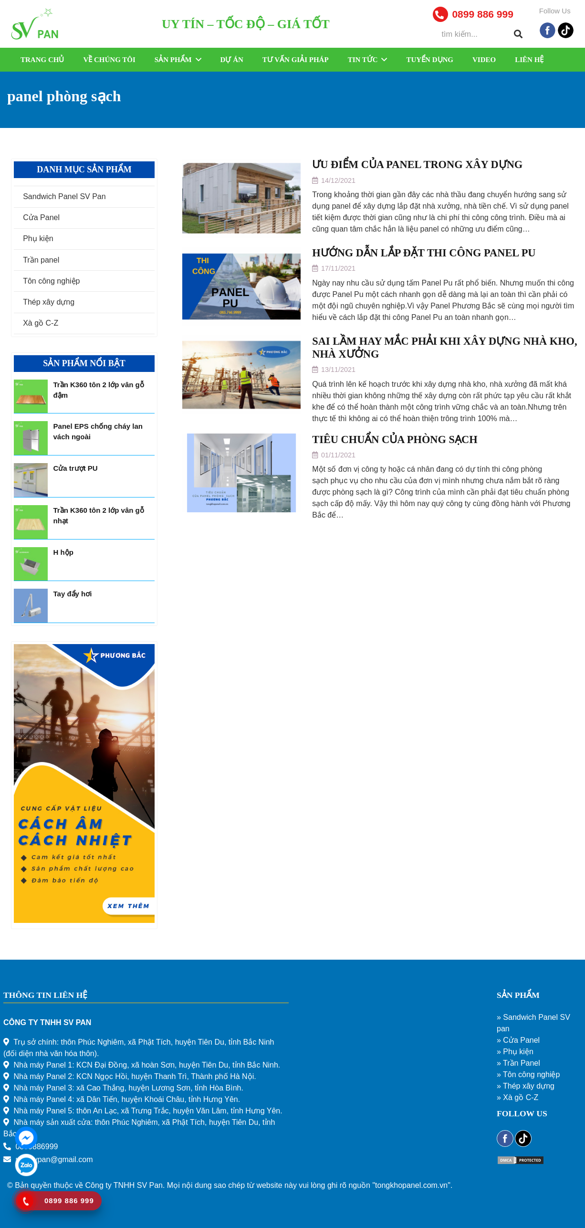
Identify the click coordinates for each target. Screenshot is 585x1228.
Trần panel (41, 260)
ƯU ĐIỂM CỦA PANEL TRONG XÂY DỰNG (417, 164)
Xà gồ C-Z (40, 323)
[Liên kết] (36, 24)
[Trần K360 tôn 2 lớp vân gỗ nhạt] (31, 522)
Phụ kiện (38, 238)
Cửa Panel (41, 217)
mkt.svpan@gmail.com (54, 1159)
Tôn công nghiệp (51, 281)
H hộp (63, 552)
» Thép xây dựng (525, 1086)
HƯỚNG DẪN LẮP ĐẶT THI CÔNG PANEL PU (423, 253)
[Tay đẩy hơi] (31, 606)
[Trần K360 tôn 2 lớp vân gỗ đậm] (31, 396)
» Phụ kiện (515, 1052)
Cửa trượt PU (75, 468)
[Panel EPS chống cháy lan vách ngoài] (31, 438)
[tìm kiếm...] (480, 34)
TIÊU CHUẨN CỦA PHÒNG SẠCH (394, 439)
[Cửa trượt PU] (31, 480)
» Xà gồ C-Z (517, 1097)
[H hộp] (31, 564)
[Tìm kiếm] (518, 34)
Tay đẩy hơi (72, 594)
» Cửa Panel (518, 1040)
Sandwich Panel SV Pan (64, 196)
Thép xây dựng (48, 302)
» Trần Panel (518, 1063)
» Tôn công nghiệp (528, 1074)
